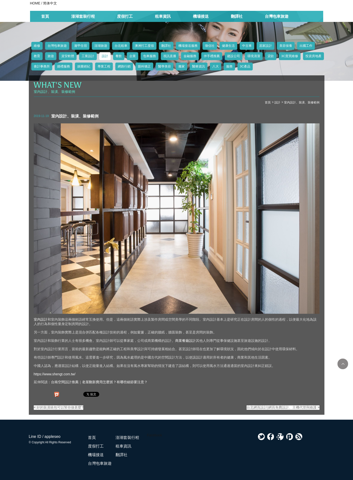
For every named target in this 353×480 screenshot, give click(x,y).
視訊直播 (169, 56)
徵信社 (210, 46)
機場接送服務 (188, 46)
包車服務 (149, 56)
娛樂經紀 (83, 66)
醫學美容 (164, 66)
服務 (229, 66)
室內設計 (41, 319)
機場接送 (201, 16)
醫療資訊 (198, 66)
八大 (215, 66)
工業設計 (88, 56)
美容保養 (285, 46)
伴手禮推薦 (212, 56)
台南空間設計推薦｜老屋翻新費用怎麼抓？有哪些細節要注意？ (99, 382)
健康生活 (228, 46)
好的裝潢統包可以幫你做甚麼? (59, 407)
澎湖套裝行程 (83, 16)
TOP (342, 364)
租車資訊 (163, 16)
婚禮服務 (63, 66)
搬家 (181, 66)
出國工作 (306, 46)
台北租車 (121, 46)
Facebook (154, 435)
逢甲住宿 (80, 46)
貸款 (271, 56)
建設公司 (233, 56)
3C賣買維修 (289, 56)
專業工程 (104, 66)
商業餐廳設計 (185, 341)
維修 (37, 46)
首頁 (45, 16)
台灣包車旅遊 (276, 16)
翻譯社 (237, 16)
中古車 (247, 46)
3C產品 (245, 66)
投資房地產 (313, 56)
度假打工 (125, 16)
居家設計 (265, 46)
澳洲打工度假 (144, 46)
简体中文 (50, 3)
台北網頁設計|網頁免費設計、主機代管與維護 (283, 407)
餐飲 (119, 56)
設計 (105, 56)
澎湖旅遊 (100, 46)
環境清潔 (253, 56)
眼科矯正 (144, 66)
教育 (37, 56)
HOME (35, 3)
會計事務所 (42, 66)
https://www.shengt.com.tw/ (55, 374)
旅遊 (51, 56)
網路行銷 (124, 66)
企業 (132, 56)
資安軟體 (67, 56)
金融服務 (190, 56)
